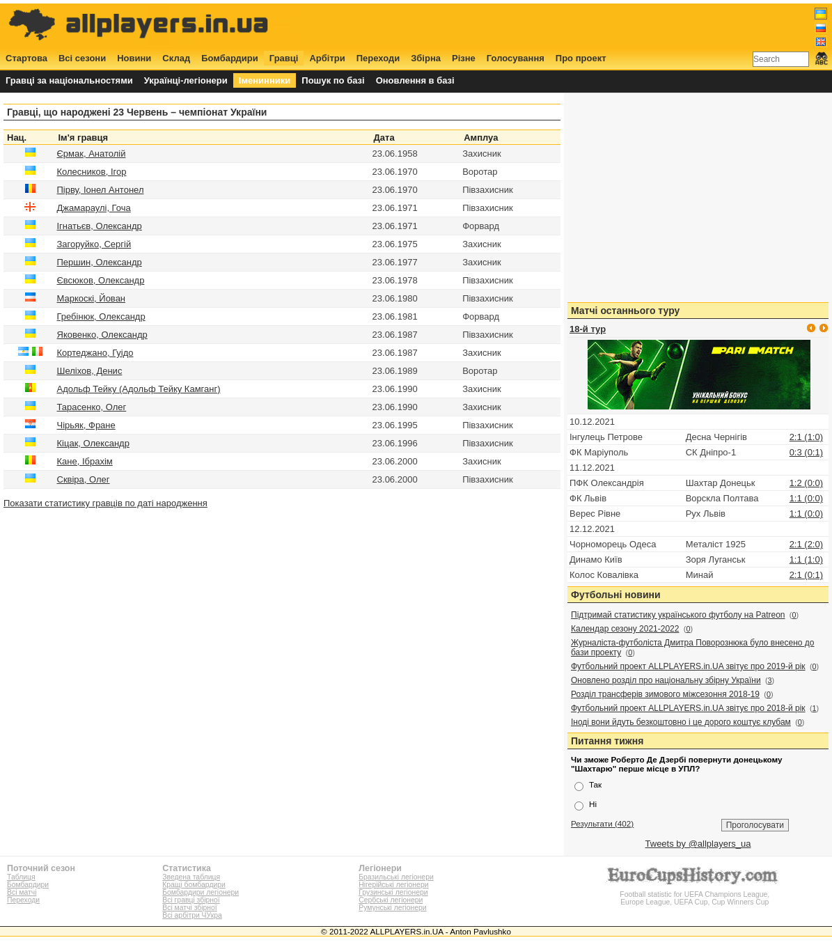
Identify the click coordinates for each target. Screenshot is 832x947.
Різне (464, 58)
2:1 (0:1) (806, 575)
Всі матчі (22, 892)
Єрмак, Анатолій (91, 153)
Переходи (378, 58)
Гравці (284, 58)
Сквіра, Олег (83, 479)
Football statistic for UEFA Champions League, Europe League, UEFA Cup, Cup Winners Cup (694, 894)
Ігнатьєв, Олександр (99, 226)
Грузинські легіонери (393, 892)
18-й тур (588, 329)
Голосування (515, 58)
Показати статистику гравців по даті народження (105, 503)
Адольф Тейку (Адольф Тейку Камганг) (139, 389)
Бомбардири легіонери (200, 892)
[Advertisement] (574, 26)
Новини (134, 58)
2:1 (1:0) (806, 437)
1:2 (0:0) (806, 483)
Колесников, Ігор (92, 171)
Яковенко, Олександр (102, 334)
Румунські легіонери (392, 907)
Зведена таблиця (191, 877)
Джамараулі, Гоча (94, 208)
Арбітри (327, 58)
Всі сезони (82, 58)
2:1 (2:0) (806, 544)
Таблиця (21, 877)
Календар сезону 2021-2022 (625, 629)
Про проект (581, 58)
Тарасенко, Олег (92, 407)
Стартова (26, 58)
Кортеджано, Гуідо (95, 352)
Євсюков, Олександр (101, 280)
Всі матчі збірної (189, 907)
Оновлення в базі (415, 80)
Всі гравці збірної (190, 900)
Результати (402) (602, 823)
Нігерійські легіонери (393, 885)
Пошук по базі (332, 80)
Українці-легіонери (186, 80)
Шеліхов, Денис (90, 371)
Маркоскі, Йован (91, 298)
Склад (176, 58)
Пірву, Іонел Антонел (100, 190)
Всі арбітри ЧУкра (192, 915)
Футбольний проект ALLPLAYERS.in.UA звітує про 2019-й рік (688, 666)
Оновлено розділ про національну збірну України (666, 680)
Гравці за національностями (69, 80)
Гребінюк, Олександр (101, 316)
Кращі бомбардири (194, 885)
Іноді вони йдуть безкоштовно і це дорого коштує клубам (681, 722)
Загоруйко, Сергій (94, 244)
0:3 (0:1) (806, 452)
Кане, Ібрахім (85, 461)
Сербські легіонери (391, 900)
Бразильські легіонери (396, 877)
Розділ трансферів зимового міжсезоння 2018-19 (665, 694)
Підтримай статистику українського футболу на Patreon (678, 615)
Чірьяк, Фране (86, 425)
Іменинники (265, 80)
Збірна (426, 58)
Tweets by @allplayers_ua (698, 843)
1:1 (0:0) (806, 498)
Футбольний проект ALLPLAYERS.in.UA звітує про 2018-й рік (688, 708)
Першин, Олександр (99, 262)
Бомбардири (229, 58)
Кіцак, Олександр (93, 443)
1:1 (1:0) (806, 559)
